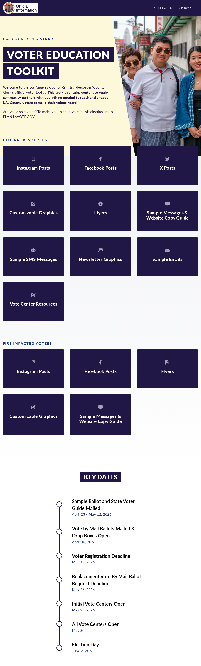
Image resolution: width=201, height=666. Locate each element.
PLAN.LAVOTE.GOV (19, 116)
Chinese (185, 7)
